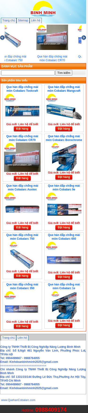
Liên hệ (35, 20)
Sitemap (23, 20)
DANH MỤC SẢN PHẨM (16, 66)
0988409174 (50, 409)
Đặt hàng (22, 128)
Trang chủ (8, 20)
